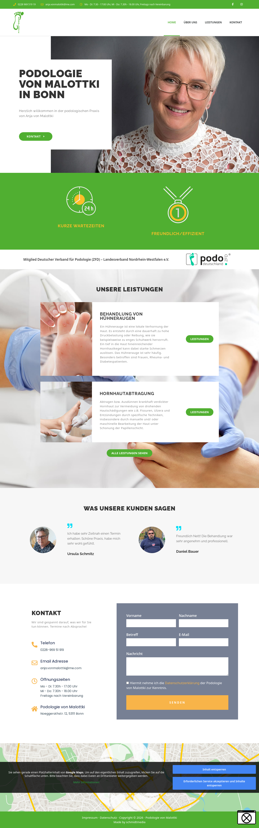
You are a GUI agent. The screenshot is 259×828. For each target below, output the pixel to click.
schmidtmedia (135, 822)
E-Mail (184, 634)
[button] (246, 817)
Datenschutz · (109, 817)
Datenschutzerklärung (182, 683)
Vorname (133, 615)
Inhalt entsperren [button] (214, 769)
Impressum (90, 817)
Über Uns (190, 22)
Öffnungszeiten (55, 679)
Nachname (188, 615)
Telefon (47, 643)
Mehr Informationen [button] (86, 782)
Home (172, 22)
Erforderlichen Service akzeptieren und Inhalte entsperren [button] (214, 783)
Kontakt (236, 22)
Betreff (132, 634)
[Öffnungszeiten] (34, 681)
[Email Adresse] (34, 663)
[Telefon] (34, 645)
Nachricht (134, 653)
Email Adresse (54, 661)
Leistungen (213, 22)
